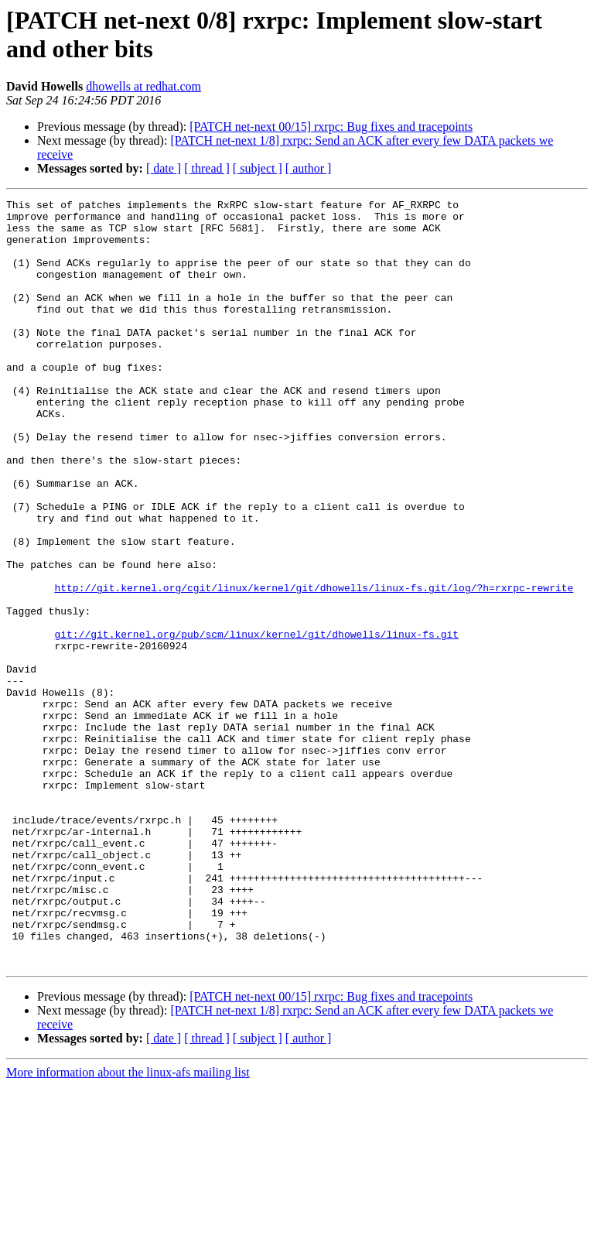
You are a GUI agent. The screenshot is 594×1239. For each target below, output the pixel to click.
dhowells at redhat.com (143, 86)
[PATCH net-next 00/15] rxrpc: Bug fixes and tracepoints (331, 126)
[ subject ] (257, 168)
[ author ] (308, 168)
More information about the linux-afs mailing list (128, 1225)
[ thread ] (207, 168)
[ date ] (163, 168)
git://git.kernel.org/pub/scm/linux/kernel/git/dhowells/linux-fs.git (256, 722)
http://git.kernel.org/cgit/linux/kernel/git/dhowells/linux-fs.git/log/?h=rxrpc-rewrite (313, 666)
